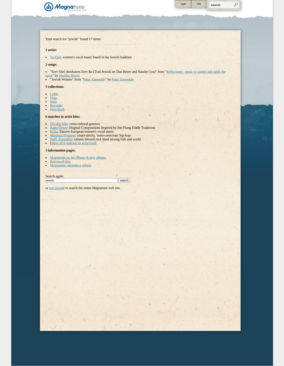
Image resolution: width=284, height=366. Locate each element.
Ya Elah (55, 57)
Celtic (54, 94)
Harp (53, 101)
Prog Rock (57, 109)
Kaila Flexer (58, 127)
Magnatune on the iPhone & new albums (78, 157)
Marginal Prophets (62, 135)
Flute (53, 98)
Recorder (56, 105)
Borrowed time (60, 161)
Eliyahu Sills (59, 124)
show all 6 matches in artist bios (73, 143)
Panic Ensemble (94, 79)
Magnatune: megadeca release (70, 165)
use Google (57, 188)
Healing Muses (69, 75)
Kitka (54, 131)
